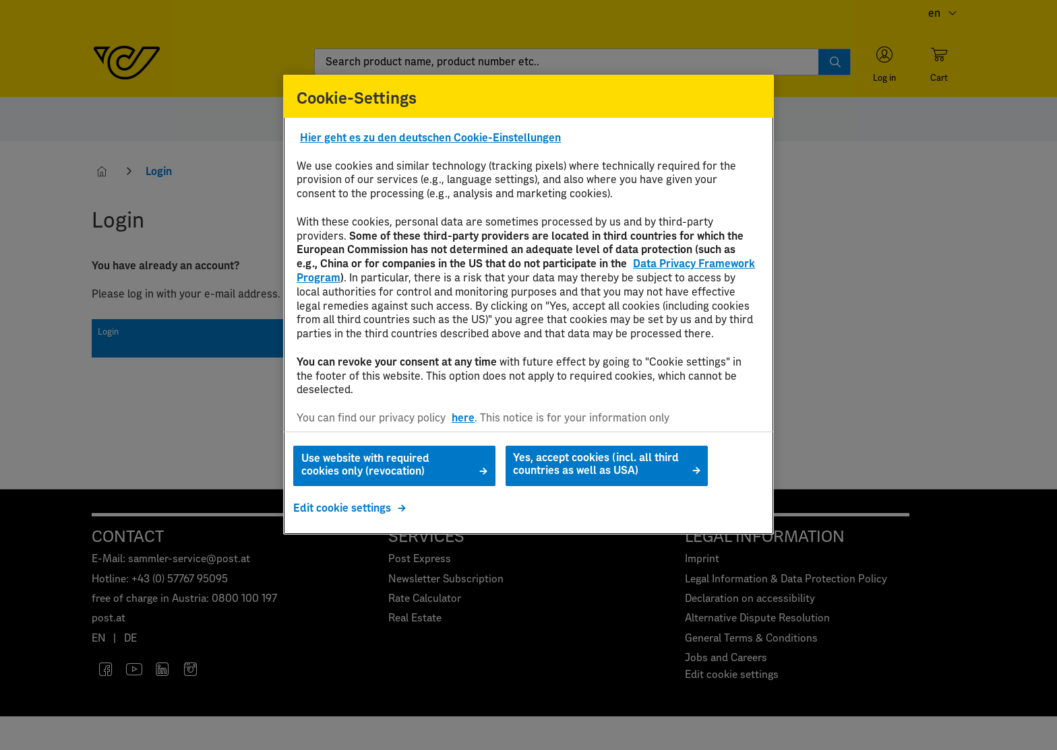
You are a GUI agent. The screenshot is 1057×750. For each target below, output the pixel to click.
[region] (528, 304)
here (463, 418)
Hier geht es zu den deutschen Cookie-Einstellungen (430, 138)
